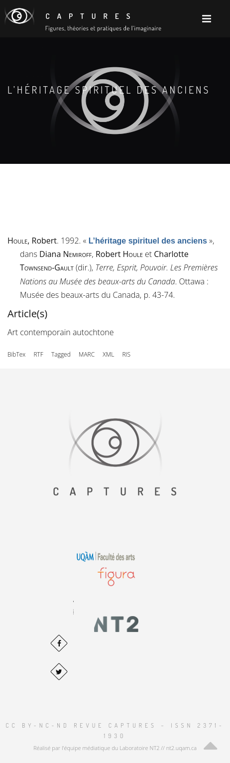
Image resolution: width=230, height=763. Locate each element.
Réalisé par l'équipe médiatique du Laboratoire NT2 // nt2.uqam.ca (115, 748)
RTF (38, 354)
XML (108, 354)
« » (148, 240)
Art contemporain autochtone (60, 332)
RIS (126, 354)
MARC (87, 354)
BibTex (16, 354)
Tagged (61, 354)
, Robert (32, 240)
